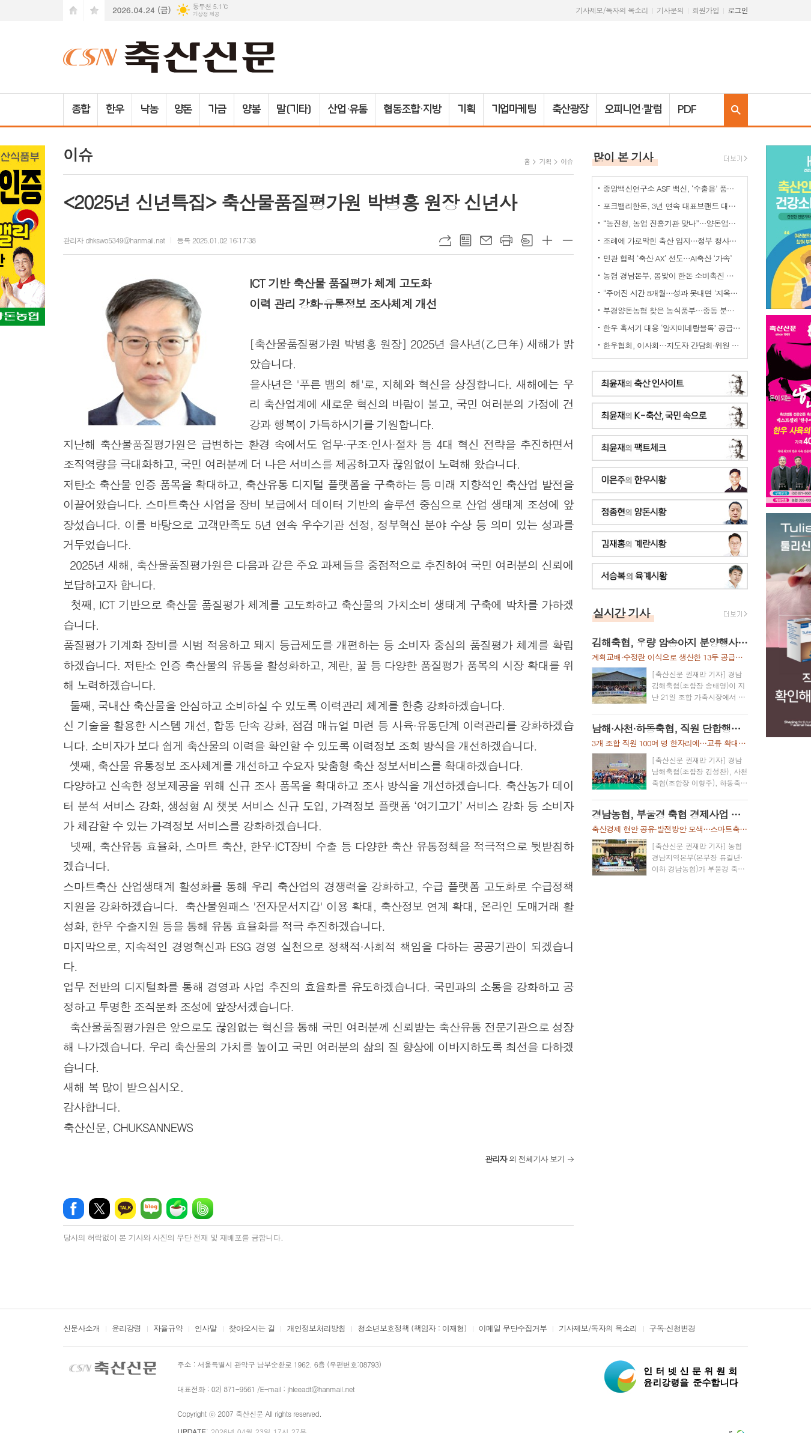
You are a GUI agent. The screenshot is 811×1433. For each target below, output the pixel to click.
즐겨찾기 (94, 10)
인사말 (206, 1329)
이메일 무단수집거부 (513, 1329)
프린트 (506, 240)
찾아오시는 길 (252, 1329)
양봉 (251, 109)
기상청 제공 (205, 14)
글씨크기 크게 (547, 240)
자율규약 (168, 1329)
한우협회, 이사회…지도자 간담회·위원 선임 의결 (672, 345)
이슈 (566, 161)
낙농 (149, 109)
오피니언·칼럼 (632, 109)
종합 (80, 109)
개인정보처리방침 (316, 1329)
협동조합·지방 (411, 109)
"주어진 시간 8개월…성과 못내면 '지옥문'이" (672, 293)
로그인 (737, 10)
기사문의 (670, 10)
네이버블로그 (151, 1208)
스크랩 (527, 240)
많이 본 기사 (623, 156)
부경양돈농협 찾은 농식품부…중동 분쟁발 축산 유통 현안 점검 (672, 310)
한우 (115, 109)
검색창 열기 (736, 110)
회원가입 (705, 10)
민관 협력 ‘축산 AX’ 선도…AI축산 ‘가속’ (667, 258)
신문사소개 (81, 1329)
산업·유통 (348, 109)
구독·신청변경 (672, 1329)
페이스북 (73, 1208)
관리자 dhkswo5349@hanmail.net (114, 240)
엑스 (99, 1208)
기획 (466, 109)
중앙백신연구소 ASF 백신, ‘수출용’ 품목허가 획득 (672, 188)
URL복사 (445, 240)
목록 (466, 240)
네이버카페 (176, 1208)
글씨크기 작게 (568, 240)
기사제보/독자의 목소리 (612, 10)
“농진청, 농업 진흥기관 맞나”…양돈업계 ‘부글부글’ (672, 223)
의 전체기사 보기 (525, 1158)
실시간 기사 (621, 612)
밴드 (202, 1208)
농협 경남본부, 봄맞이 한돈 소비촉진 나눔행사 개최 (672, 275)
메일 (486, 240)
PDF (687, 109)
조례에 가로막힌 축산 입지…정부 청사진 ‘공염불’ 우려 (672, 240)
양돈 (183, 109)
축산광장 (570, 109)
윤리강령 (126, 1329)
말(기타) (294, 109)
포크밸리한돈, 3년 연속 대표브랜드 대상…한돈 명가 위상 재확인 (672, 205)
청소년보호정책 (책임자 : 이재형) (411, 1329)
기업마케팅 (513, 109)
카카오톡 (125, 1208)
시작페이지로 (73, 10)
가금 (217, 109)
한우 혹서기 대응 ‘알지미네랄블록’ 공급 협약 (672, 327)
